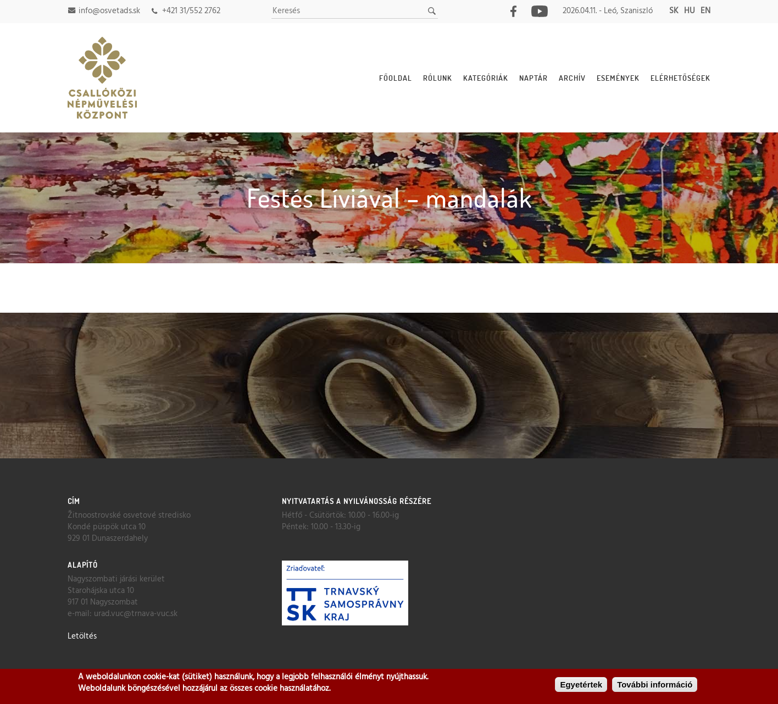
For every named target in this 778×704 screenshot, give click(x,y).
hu (689, 11)
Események (618, 78)
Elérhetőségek (680, 78)
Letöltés (82, 636)
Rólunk (437, 78)
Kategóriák (485, 78)
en (705, 11)
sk (674, 11)
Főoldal (395, 78)
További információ (654, 685)
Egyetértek (581, 685)
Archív (572, 78)
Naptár (533, 78)
